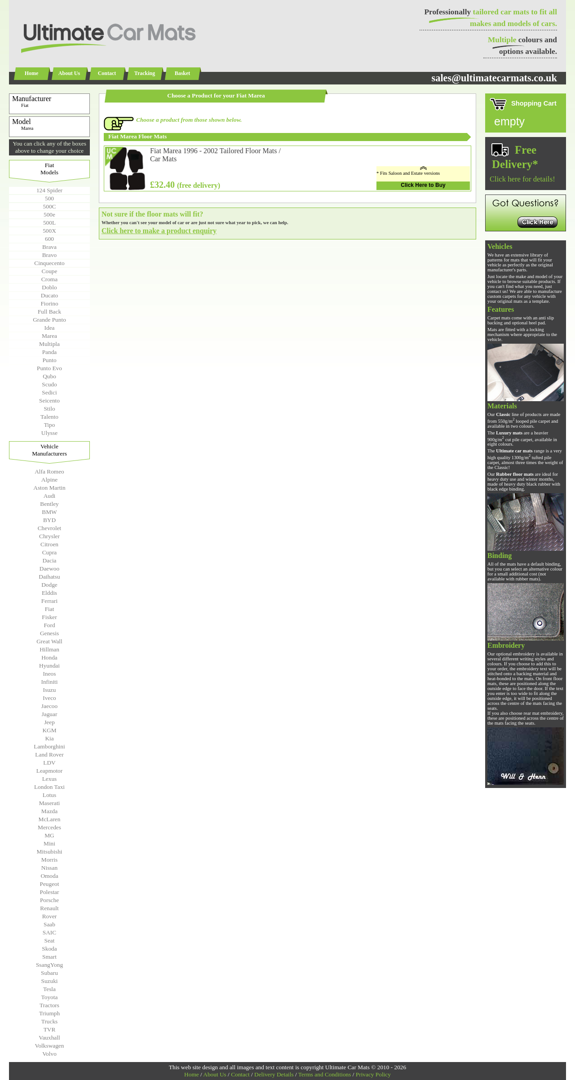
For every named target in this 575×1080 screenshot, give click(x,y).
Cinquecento (49, 263)
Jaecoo (49, 706)
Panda (49, 352)
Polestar (49, 892)
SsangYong (49, 964)
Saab (49, 924)
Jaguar (50, 714)
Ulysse (49, 432)
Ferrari (49, 601)
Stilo (49, 408)
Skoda (49, 948)
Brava (49, 246)
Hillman (49, 649)
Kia (49, 738)
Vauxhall (49, 1037)
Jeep (49, 722)
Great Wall (49, 641)
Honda (49, 657)
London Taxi (49, 786)
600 (49, 238)
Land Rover (49, 754)
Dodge (49, 584)
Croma (49, 279)
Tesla (49, 989)
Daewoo (49, 568)
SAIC (49, 932)
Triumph (49, 1013)
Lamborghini (49, 746)
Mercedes (49, 827)
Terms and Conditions (324, 1074)
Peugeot (49, 884)
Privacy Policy (373, 1074)
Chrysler (49, 536)
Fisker (49, 617)
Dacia (49, 560)
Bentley (49, 503)
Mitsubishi (49, 851)
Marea (49, 335)
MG (49, 835)
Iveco (49, 698)
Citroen (49, 544)
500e (49, 214)
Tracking (144, 73)
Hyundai (49, 665)
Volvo (49, 1053)
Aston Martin (49, 487)
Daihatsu (49, 576)
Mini (49, 843)
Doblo (49, 287)
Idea (49, 327)
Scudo (49, 384)
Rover (49, 916)
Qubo (49, 376)
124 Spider (49, 190)
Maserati (49, 803)
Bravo (49, 255)
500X (49, 230)
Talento (49, 416)
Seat (49, 940)
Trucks (49, 1021)
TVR (50, 1029)
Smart (49, 956)
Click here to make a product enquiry (159, 231)
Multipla (49, 344)
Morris (49, 859)
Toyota (49, 997)
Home (32, 73)
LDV (49, 762)
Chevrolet (50, 528)
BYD (49, 520)
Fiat (49, 609)
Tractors (49, 1005)
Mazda (49, 811)
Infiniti (49, 681)
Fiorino (49, 303)
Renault (49, 908)
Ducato (49, 295)
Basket (182, 73)
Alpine (49, 479)
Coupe (50, 271)
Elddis (49, 592)
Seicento (49, 400)
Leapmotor (49, 770)
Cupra (49, 552)
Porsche (49, 900)
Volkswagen (49, 1045)
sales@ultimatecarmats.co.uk (494, 78)
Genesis (49, 633)
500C (49, 206)
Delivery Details (274, 1074)
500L (49, 222)
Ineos (49, 673)
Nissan (49, 867)
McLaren (50, 819)
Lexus (49, 778)
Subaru (49, 972)
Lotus (49, 795)
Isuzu (49, 689)
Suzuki (49, 981)
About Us (69, 73)
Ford (49, 625)
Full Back (49, 311)
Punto (49, 360)
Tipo (49, 424)
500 (49, 198)
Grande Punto (49, 319)
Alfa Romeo (49, 471)
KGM (49, 730)
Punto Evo (49, 368)
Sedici (49, 392)
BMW (49, 512)
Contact (107, 73)
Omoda (49, 875)
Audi (50, 495)
